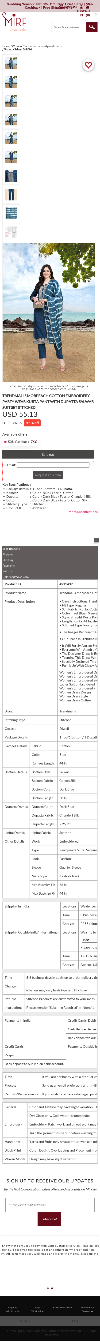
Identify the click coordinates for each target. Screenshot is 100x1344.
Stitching (8, 560)
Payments (9, 565)
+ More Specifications (82, 512)
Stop (98, 1293)
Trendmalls (67, 711)
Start (94, 1293)
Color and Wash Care (16, 577)
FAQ (75, 1321)
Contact (25, 1321)
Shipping (8, 554)
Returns (7, 571)
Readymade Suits (72, 850)
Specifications (11, 548)
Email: (11, 465)
